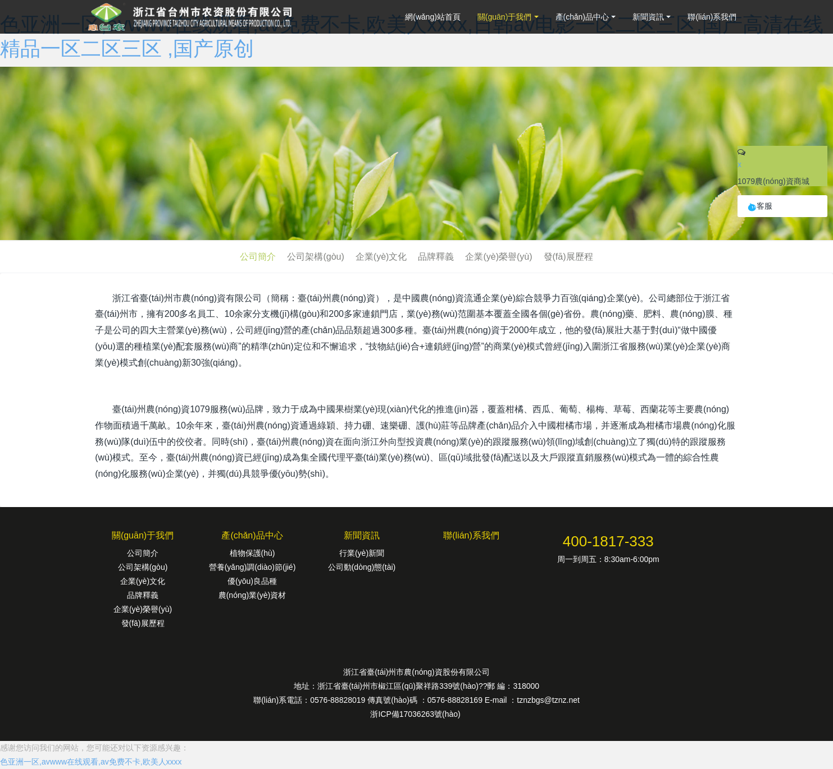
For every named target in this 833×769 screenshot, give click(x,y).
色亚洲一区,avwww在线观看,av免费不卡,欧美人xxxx (91, 761)
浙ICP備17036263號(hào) (416, 714)
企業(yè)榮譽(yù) (498, 256)
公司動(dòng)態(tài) (362, 567)
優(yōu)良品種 (252, 581)
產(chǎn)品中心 (582, 16)
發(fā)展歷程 (568, 256)
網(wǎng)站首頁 (433, 16)
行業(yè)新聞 (361, 553)
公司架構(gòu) (315, 256)
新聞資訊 (648, 16)
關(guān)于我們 (504, 16)
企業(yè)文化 (381, 256)
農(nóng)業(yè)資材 (252, 595)
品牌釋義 (436, 256)
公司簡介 (258, 256)
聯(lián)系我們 (712, 16)
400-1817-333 (608, 541)
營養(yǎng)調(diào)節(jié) (252, 567)
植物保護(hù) (252, 553)
